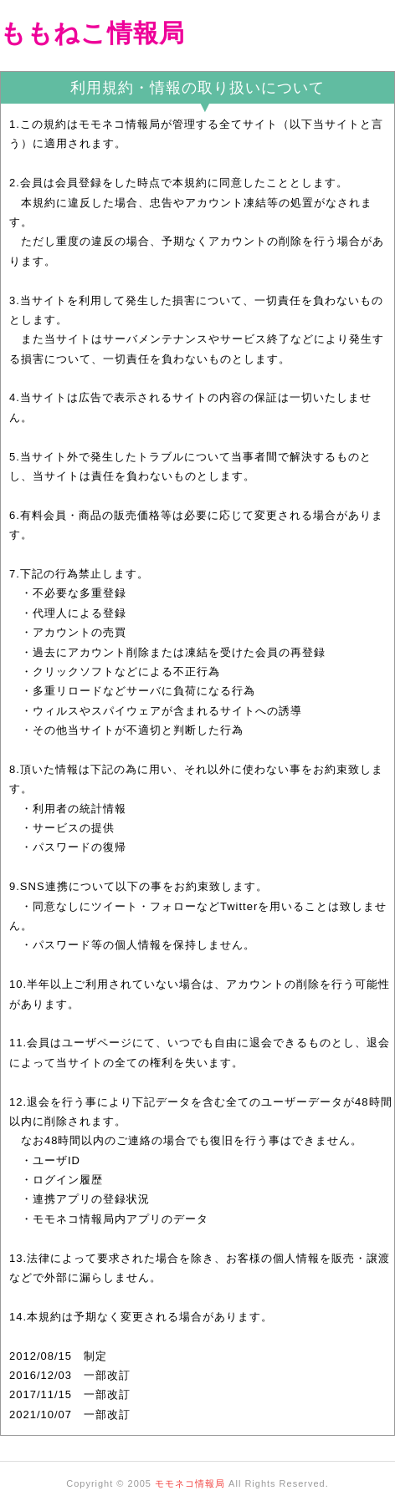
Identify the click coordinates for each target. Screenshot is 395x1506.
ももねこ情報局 (92, 33)
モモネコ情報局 (190, 1483)
